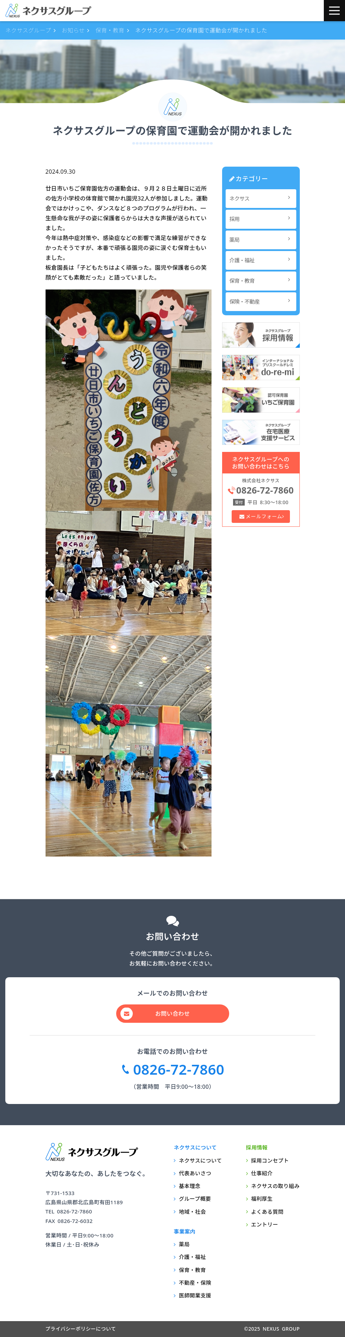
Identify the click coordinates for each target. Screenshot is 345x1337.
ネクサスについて (200, 1160)
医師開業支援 (195, 1295)
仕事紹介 (262, 1173)
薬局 (262, 239)
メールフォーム (263, 516)
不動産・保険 (195, 1282)
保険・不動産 (262, 301)
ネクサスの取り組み (275, 1185)
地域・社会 (192, 1211)
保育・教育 (262, 280)
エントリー (264, 1224)
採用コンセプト (270, 1160)
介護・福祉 (262, 260)
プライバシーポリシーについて (81, 1328)
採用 (262, 218)
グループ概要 (195, 1198)
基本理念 (189, 1185)
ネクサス (262, 198)
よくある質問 (267, 1211)
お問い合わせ (172, 1013)
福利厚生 (262, 1198)
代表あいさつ (195, 1173)
